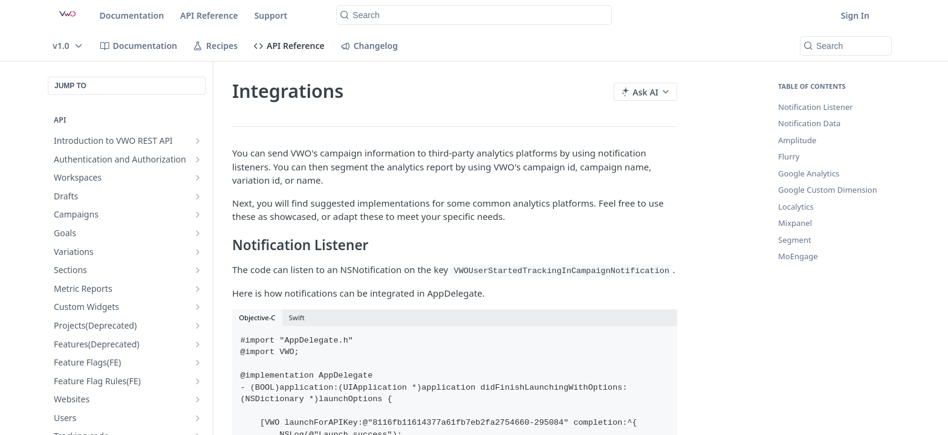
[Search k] (474, 15)
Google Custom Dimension (827, 189)
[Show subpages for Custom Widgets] (198, 307)
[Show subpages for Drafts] (198, 196)
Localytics (796, 206)
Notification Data (809, 123)
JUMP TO (70, 86)
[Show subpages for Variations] (198, 252)
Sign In (855, 15)
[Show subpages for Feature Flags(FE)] (198, 362)
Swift (297, 317)
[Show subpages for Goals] (198, 233)
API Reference (209, 15)
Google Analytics (808, 173)
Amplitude (797, 140)
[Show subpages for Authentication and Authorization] (198, 159)
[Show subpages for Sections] (198, 270)
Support (271, 15)
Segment (794, 239)
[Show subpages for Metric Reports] (198, 289)
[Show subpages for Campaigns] (198, 214)
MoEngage (798, 256)
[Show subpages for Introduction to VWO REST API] (198, 141)
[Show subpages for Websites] (198, 399)
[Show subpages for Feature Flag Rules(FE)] (198, 381)
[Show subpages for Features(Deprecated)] (198, 344)
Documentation (132, 15)
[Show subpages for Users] (198, 418)
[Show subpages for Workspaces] (198, 177)
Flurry (789, 156)
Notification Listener (815, 107)
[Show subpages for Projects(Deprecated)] (198, 325)
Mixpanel (795, 223)
